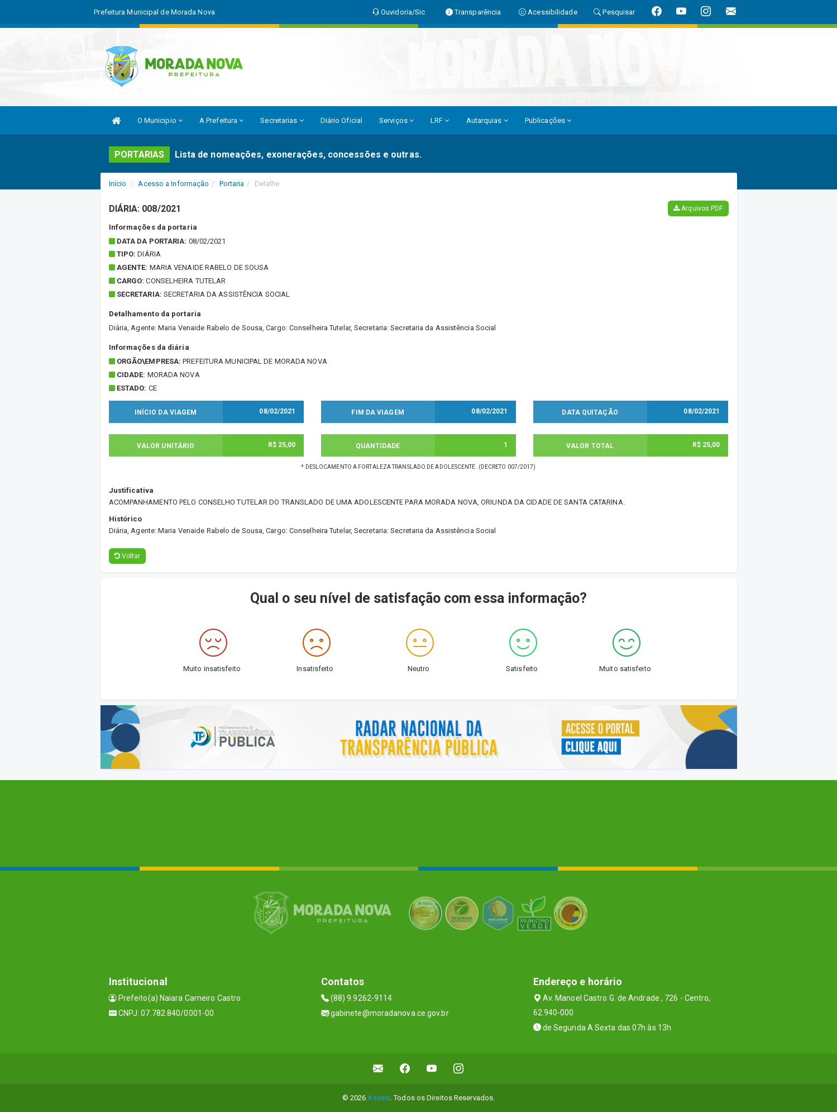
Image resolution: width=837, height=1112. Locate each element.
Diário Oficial (341, 120)
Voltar (127, 556)
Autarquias (487, 120)
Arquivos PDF (698, 208)
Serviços (396, 120)
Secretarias (281, 120)
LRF (440, 120)
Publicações (548, 120)
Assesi (378, 1098)
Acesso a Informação (173, 183)
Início (118, 183)
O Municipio (160, 120)
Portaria (232, 183)
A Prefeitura (221, 120)
